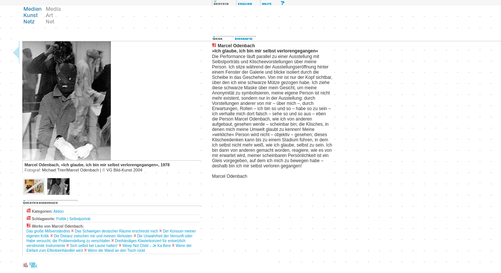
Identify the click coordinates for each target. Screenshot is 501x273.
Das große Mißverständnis (48, 231)
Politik (61, 219)
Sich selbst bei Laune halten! (94, 246)
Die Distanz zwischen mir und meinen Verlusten (93, 236)
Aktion (59, 211)
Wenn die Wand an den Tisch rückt (116, 250)
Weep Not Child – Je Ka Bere (146, 246)
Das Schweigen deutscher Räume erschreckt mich (116, 231)
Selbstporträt (79, 219)
